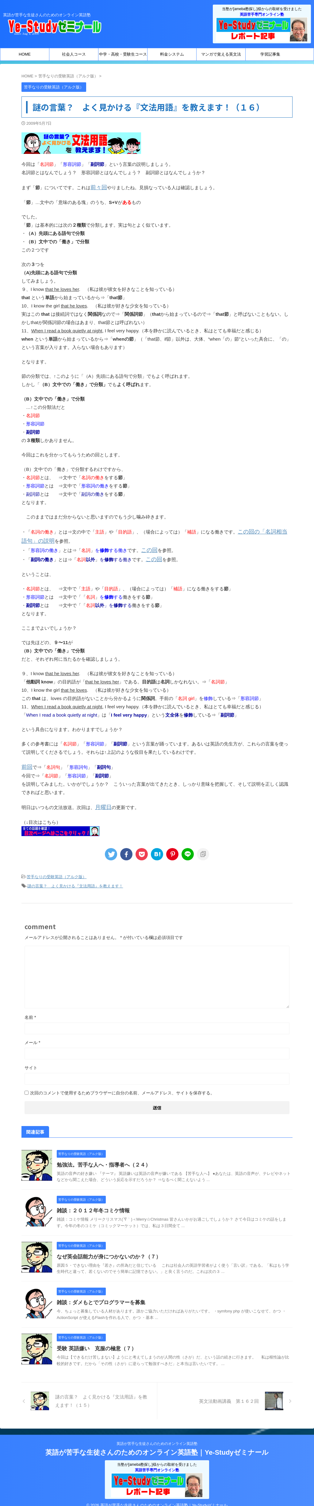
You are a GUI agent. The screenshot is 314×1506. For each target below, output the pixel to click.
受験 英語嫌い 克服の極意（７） (94, 1340)
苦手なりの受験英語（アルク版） (56, 870)
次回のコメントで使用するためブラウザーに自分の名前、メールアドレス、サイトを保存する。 (122, 1084)
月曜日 (102, 801)
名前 (30, 1009)
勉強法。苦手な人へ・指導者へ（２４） (101, 1156)
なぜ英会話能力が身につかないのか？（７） (106, 1248)
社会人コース (74, 54)
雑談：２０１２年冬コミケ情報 (91, 1202)
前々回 (97, 187)
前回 (26, 762)
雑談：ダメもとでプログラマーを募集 (98, 1294)
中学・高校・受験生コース (123, 54)
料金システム (172, 54)
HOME (25, 54)
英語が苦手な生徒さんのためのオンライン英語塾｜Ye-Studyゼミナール (156, 1444)
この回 (148, 547)
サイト (31, 1059)
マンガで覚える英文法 (221, 54)
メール (32, 1034)
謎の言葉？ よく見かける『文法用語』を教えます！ (75, 878)
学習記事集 (270, 54)
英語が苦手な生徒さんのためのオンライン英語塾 (157, 1435)
